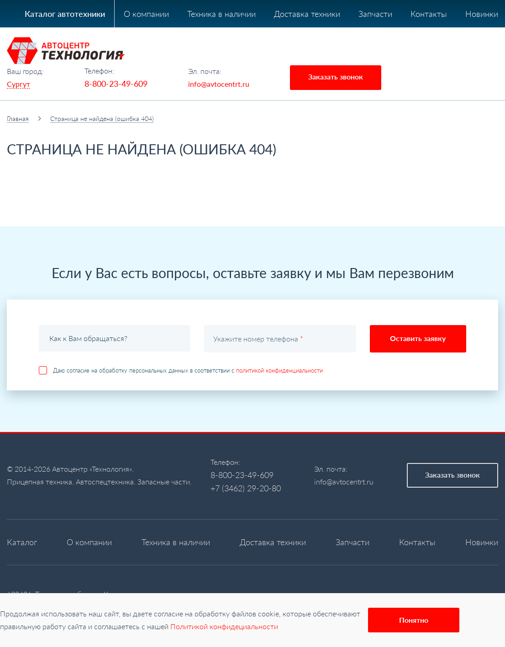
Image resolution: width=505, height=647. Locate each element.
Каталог (22, 542)
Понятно (413, 619)
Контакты (428, 14)
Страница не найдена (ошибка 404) (102, 118)
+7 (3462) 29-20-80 (245, 488)
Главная (18, 118)
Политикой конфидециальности (224, 626)
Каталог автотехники (65, 14)
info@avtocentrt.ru (218, 83)
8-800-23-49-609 (115, 84)
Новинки (481, 14)
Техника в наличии (221, 14)
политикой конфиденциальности (279, 370)
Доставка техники (307, 14)
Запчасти (375, 14)
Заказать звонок (335, 76)
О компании (146, 14)
